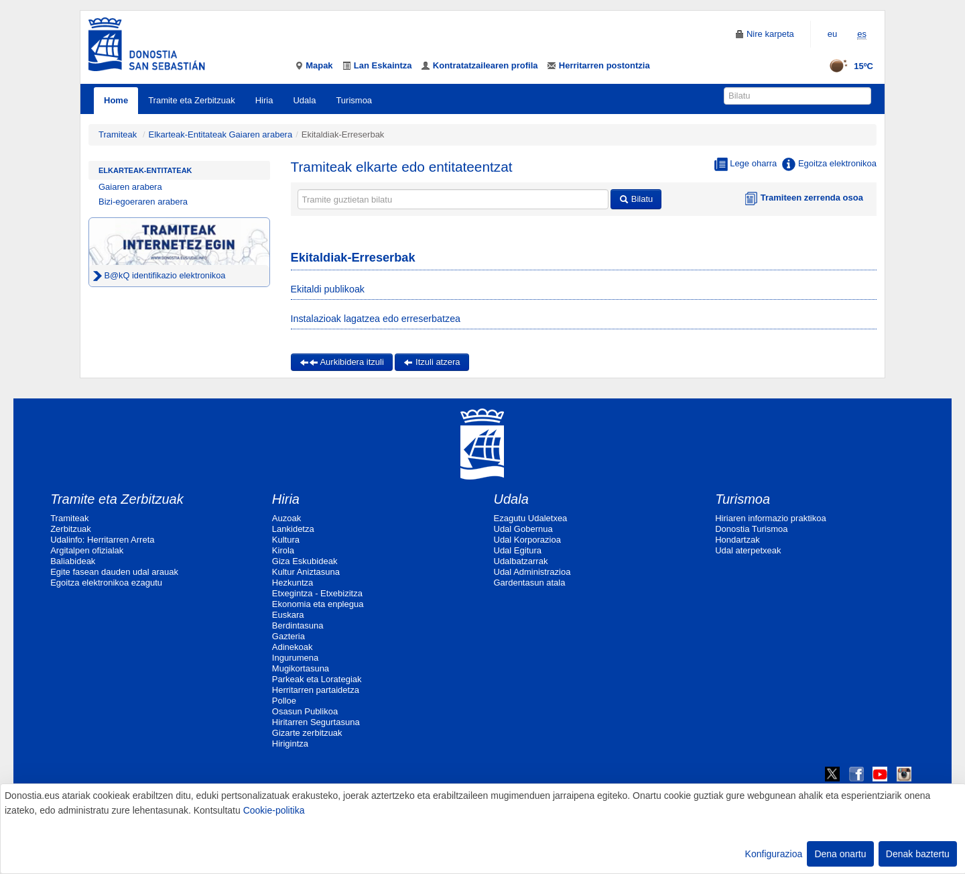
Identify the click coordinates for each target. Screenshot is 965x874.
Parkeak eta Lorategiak (317, 679)
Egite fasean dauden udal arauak (114, 572)
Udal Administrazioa (532, 572)
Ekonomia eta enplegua (318, 604)
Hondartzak (737, 540)
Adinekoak (292, 647)
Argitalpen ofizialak (86, 550)
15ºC (846, 66)
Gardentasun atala (530, 583)
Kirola (283, 550)
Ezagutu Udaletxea (531, 518)
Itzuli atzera (431, 362)
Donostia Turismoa (751, 529)
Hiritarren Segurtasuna (316, 722)
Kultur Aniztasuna (306, 572)
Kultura (286, 540)
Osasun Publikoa (305, 711)
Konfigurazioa (774, 854)
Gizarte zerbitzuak (307, 733)
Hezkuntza (292, 583)
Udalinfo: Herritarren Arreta (102, 540)
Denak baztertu (918, 854)
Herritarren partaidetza (315, 690)
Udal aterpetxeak (748, 550)
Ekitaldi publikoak (328, 289)
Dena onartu (840, 854)
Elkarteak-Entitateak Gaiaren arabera (221, 134)
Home (116, 100)
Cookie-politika (274, 810)
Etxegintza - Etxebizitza (317, 593)
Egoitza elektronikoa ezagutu (106, 583)
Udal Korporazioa (527, 540)
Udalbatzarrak (521, 561)
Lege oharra (745, 164)
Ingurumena (295, 658)
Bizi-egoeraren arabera (143, 202)
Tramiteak (118, 134)
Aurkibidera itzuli (342, 362)
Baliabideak (72, 561)
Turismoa (354, 100)
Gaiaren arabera (130, 187)
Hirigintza (290, 744)
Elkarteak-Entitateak (145, 170)
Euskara (288, 615)
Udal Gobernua (523, 529)
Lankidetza (293, 529)
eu (832, 34)
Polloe (284, 701)
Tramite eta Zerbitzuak (191, 100)
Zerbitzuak (70, 529)
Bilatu (636, 199)
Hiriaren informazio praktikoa (770, 518)
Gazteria (288, 636)
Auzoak (286, 518)
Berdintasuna (298, 625)
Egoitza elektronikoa (829, 164)
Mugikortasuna (300, 668)
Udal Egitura (518, 550)
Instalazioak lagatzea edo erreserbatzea (376, 318)
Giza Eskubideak (305, 561)
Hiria (264, 100)
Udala (304, 100)
